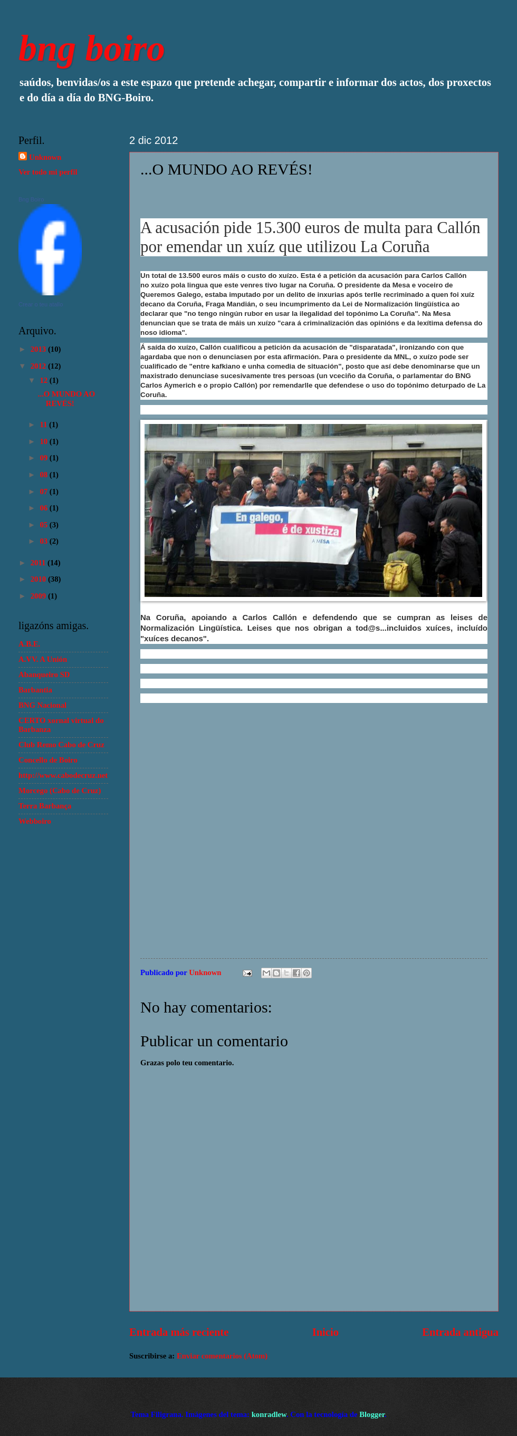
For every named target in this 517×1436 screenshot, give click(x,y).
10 (44, 441)
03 (44, 541)
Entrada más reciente (178, 1332)
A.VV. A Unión (42, 659)
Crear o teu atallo (40, 304)
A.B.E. (29, 644)
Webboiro (34, 821)
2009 (39, 596)
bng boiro (91, 48)
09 (44, 458)
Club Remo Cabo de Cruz (61, 744)
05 (44, 525)
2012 (39, 366)
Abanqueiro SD (44, 674)
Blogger (372, 1414)
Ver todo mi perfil (48, 172)
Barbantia (35, 690)
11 (44, 424)
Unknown (45, 157)
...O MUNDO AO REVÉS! (66, 399)
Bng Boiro (31, 199)
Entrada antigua (460, 1332)
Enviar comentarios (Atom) (222, 1356)
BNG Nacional (42, 705)
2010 (39, 579)
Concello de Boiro (48, 760)
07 (44, 491)
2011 (39, 562)
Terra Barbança (44, 806)
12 (44, 380)
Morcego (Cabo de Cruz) (59, 790)
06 (44, 508)
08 (44, 474)
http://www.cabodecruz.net (63, 775)
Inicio (325, 1332)
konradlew (269, 1414)
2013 (39, 349)
